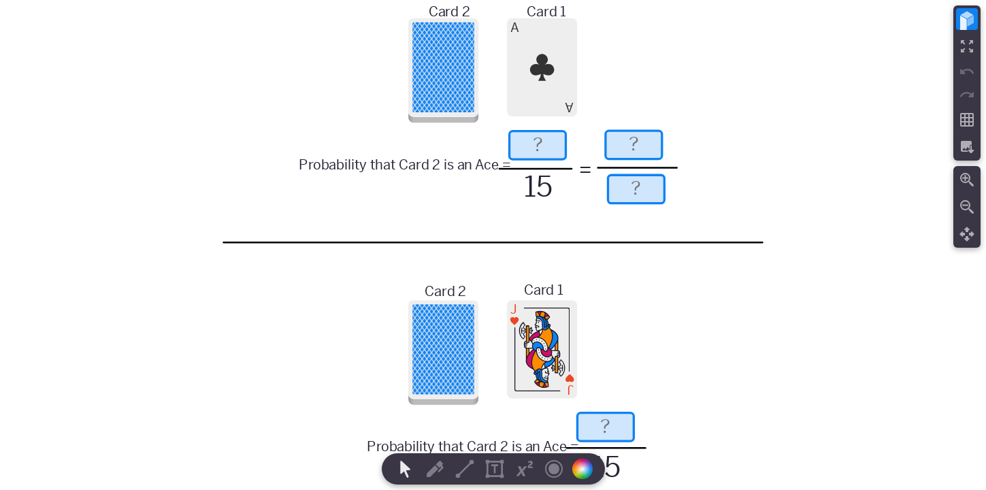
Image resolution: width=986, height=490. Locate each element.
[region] (493, 245)
